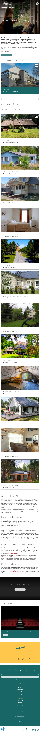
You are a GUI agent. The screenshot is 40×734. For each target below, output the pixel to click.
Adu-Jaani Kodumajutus (9, 202)
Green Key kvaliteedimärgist (17, 571)
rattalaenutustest (13, 553)
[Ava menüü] (37, 3)
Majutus (20, 687)
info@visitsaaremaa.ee (20, 716)
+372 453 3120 (20, 714)
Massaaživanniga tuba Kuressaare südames (14, 391)
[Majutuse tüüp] (18, 109)
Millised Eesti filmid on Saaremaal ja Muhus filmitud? (18, 631)
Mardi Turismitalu (8, 265)
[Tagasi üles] (20, 721)
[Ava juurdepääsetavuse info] (26, 729)
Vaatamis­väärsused (20, 693)
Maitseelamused (20, 689)
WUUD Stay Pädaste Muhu (10, 485)
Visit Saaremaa (20, 700)
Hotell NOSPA (7, 89)
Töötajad (20, 702)
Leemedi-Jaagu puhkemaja (10, 171)
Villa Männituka (7, 422)
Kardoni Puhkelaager (8, 360)
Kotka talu (6, 140)
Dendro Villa (6, 329)
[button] (3, 99)
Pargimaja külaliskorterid (10, 234)
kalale (11, 556)
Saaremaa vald (20, 705)
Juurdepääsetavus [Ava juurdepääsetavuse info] (26, 730)
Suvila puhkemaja (8, 454)
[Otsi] (31, 109)
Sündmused (20, 686)
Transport (20, 691)
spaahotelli (24, 499)
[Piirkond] (6, 109)
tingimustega (27, 679)
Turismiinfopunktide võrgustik (20, 694)
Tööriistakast (20, 704)
